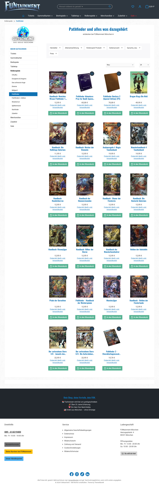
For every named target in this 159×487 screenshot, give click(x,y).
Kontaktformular (12, 444)
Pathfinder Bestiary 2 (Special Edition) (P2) (111, 97)
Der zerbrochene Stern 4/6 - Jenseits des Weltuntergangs (58, 352)
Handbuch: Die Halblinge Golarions (57, 148)
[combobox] (82, 6)
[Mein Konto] (140, 6)
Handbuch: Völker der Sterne (84, 250)
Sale (12, 126)
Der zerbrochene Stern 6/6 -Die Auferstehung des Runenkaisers (85, 352)
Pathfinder (15, 94)
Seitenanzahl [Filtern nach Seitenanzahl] (116, 48)
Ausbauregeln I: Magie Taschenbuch (112, 148)
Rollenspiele (15, 71)
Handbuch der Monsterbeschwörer (111, 250)
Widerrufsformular (71, 451)
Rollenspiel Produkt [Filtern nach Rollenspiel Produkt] (95, 48)
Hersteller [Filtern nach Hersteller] (55, 48)
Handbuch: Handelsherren (57, 199)
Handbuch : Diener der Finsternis (112, 199)
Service (65, 424)
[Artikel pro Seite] (144, 65)
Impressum (68, 437)
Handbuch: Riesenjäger (57, 249)
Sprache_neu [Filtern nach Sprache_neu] (134, 48)
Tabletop (13, 66)
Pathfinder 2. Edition (19, 98)
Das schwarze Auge (18, 82)
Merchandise (15, 117)
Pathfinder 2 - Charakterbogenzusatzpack (111, 352)
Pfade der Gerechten (57, 300)
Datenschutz (69, 434)
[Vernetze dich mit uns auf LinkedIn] (87, 474)
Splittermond (16, 106)
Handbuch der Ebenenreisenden (84, 199)
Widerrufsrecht (70, 441)
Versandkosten (73, 480)
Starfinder (15, 109)
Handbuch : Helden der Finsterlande (139, 301)
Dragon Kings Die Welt (139, 96)
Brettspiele (14, 62)
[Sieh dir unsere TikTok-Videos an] (82, 474)
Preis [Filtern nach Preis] (53, 53)
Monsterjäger (111, 300)
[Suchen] (109, 6)
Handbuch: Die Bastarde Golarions (138, 199)
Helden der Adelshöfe (138, 249)
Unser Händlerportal (14, 459)
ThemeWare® (99, 482)
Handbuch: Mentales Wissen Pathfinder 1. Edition (58, 97)
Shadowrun (16, 102)
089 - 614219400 (12, 432)
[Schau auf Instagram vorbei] (76, 474)
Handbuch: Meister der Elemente (85, 148)
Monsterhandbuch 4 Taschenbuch (139, 148)
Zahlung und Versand (72, 444)
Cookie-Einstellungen (72, 448)
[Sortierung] (120, 65)
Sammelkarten (16, 58)
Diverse (14, 86)
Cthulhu (14, 75)
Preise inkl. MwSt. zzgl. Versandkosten (57, 106)
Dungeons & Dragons (19, 79)
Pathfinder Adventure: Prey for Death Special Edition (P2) (85, 97)
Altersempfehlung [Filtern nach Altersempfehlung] (73, 48)
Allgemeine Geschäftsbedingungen (77, 430)
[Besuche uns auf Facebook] (71, 474)
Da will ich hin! (129, 453)
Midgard (15, 90)
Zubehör (15, 113)
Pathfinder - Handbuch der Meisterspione (85, 301)
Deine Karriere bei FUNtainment (18, 452)
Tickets (13, 54)
